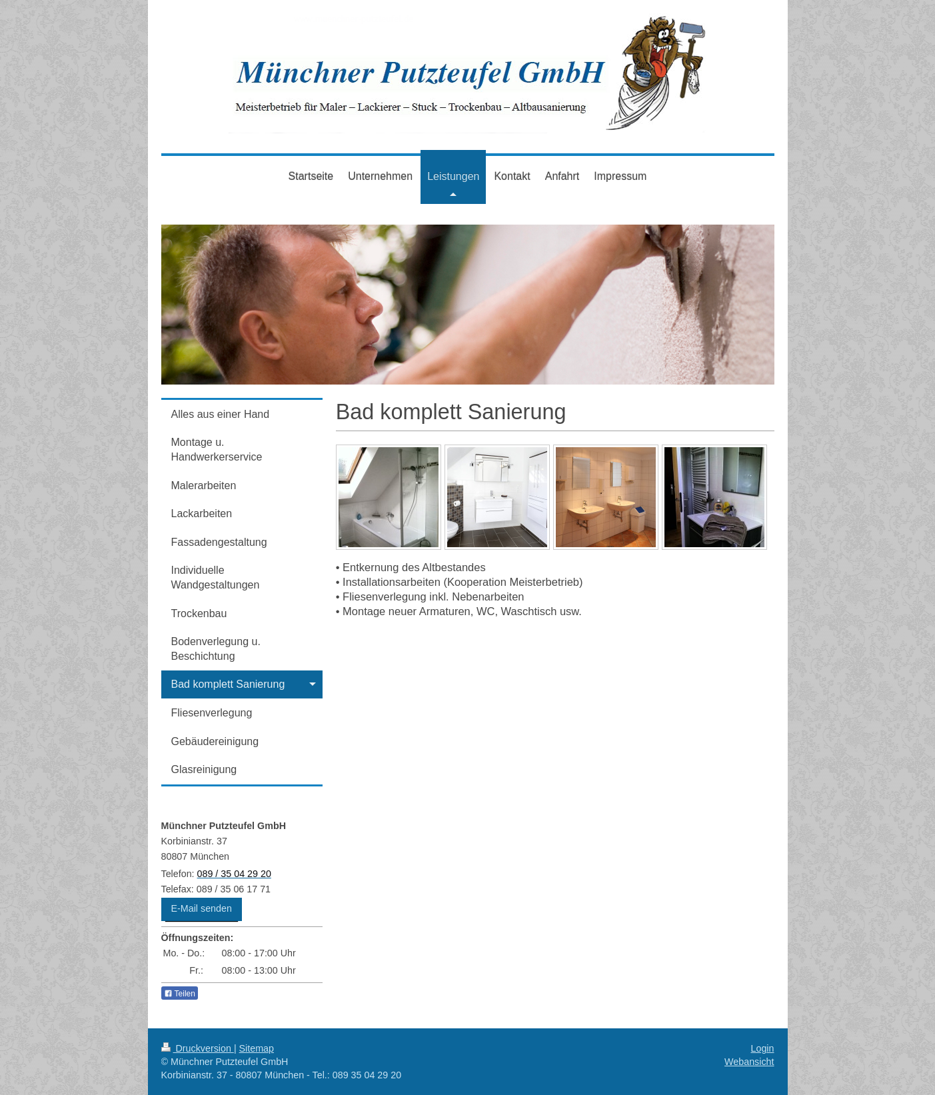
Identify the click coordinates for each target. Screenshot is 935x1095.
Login (762, 1048)
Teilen (179, 993)
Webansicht (749, 1061)
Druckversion (197, 1048)
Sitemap (256, 1048)
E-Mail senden (201, 908)
